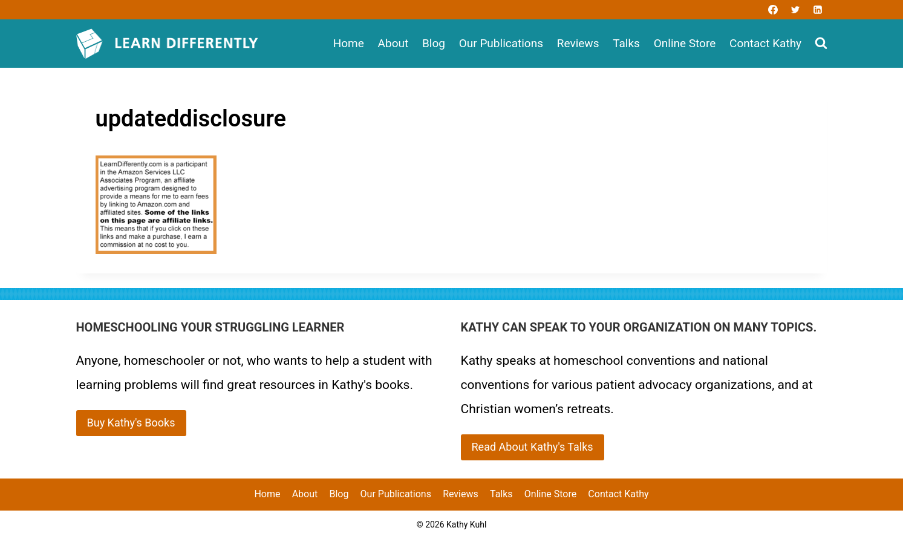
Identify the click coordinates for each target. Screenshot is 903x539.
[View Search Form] (821, 44)
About (393, 43)
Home (348, 43)
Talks (626, 43)
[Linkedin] (817, 9)
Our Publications (501, 43)
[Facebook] (773, 9)
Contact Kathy (765, 43)
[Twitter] (795, 9)
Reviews (578, 43)
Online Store (685, 43)
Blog (433, 43)
